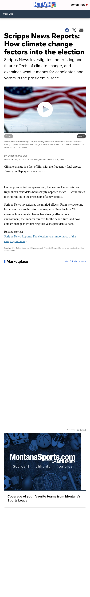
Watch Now (79, 5)
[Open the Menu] (5, 5)
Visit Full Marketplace (75, 261)
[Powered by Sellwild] (81, 430)
